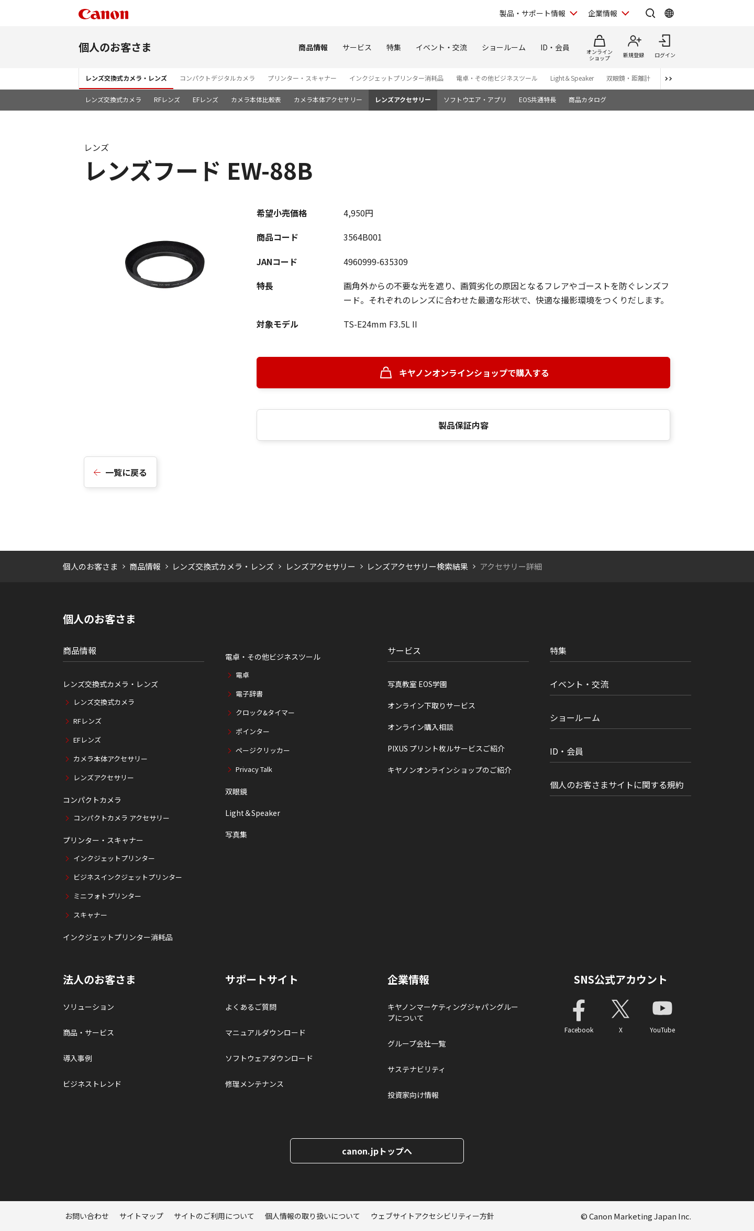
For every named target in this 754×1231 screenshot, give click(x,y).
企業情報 (408, 979)
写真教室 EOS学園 (417, 684)
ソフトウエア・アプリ (474, 99)
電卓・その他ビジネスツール (497, 77)
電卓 (242, 675)
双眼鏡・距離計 (628, 77)
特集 (393, 47)
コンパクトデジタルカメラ (217, 77)
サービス (357, 47)
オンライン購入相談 (420, 727)
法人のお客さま (99, 979)
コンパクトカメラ (92, 799)
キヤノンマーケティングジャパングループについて (452, 1012)
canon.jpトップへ (377, 1151)
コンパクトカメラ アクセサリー (121, 818)
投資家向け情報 (413, 1095)
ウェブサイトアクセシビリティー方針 (432, 1216)
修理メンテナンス (254, 1084)
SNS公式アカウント (621, 979)
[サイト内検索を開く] (650, 13)
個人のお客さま (115, 47)
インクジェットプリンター (114, 858)
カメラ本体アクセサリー (328, 99)
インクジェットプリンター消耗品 (396, 77)
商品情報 (313, 47)
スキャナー (90, 915)
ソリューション (88, 1006)
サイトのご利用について (214, 1216)
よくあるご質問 (250, 1006)
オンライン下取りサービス (431, 705)
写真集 (236, 834)
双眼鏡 (236, 791)
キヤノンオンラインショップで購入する (474, 372)
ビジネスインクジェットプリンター (127, 877)
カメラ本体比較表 (256, 99)
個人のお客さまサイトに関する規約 (617, 784)
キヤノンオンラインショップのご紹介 (449, 770)
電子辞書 (249, 694)
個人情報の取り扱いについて (312, 1216)
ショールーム (504, 47)
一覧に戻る (126, 472)
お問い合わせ (87, 1216)
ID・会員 (555, 47)
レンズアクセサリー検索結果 (417, 566)
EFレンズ (205, 99)
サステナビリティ (416, 1069)
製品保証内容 (463, 425)
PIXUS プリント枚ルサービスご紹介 (446, 748)
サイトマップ (141, 1216)
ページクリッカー (263, 750)
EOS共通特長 (537, 99)
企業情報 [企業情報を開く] (602, 13)
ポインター (253, 731)
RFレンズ (167, 99)
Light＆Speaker (572, 77)
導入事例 (77, 1058)
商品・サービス (88, 1032)
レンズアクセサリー (403, 99)
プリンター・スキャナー (302, 77)
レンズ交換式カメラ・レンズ (126, 77)
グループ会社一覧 (416, 1043)
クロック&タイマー (265, 712)
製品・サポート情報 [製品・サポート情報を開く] (533, 13)
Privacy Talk (254, 769)
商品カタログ (587, 99)
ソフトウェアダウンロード (269, 1058)
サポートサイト (261, 979)
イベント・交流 (441, 47)
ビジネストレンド (92, 1084)
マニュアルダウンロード (265, 1032)
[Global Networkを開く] (669, 13)
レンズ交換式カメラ (113, 99)
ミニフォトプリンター (107, 896)
